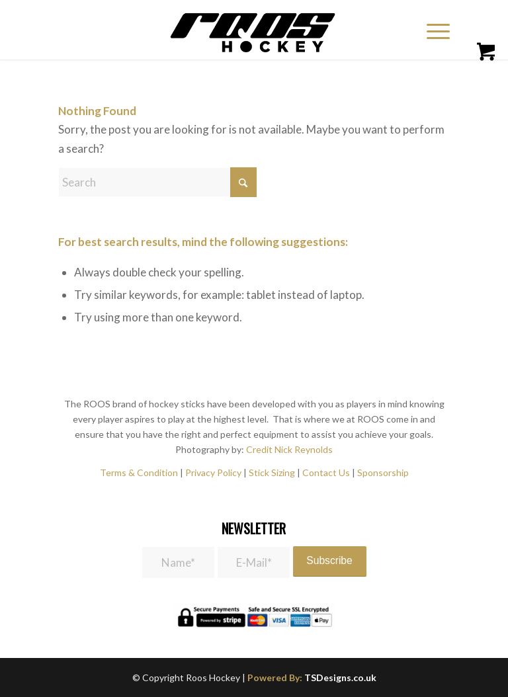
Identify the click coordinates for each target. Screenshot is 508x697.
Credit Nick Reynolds (289, 449)
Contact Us (327, 472)
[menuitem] (435, 30)
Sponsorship (383, 472)
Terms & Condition (139, 472)
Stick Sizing (272, 472)
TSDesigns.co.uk (340, 677)
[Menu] (431, 30)
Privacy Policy (213, 472)
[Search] (157, 182)
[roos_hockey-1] (254, 30)
